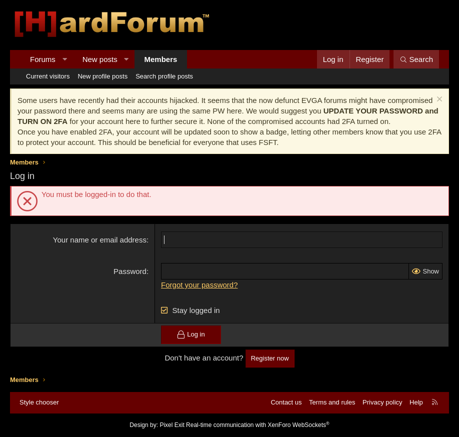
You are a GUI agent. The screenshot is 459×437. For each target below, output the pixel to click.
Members (161, 59)
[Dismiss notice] (438, 100)
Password (130, 271)
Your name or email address (99, 240)
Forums (43, 59)
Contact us (286, 402)
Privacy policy (382, 402)
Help (416, 402)
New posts (100, 59)
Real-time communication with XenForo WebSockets (258, 425)
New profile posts (103, 76)
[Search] (416, 59)
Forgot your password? (199, 284)
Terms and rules (332, 402)
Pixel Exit (172, 425)
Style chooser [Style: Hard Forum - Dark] (39, 402)
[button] (64, 59)
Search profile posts (164, 76)
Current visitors (48, 76)
